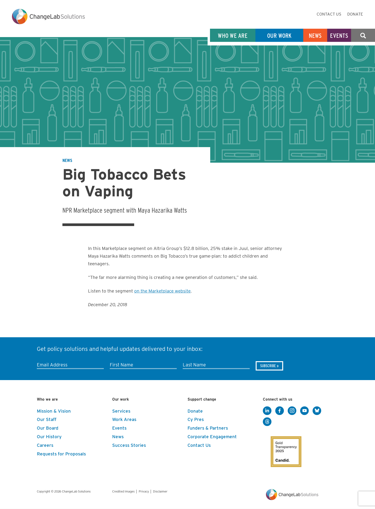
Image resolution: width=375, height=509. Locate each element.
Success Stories (129, 445)
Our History (49, 436)
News (315, 35)
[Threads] (267, 422)
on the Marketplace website (162, 291)
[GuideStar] (282, 447)
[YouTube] (304, 411)
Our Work (279, 35)
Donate (355, 14)
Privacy (144, 491)
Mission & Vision (54, 411)
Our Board (47, 428)
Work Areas (124, 419)
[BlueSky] (317, 411)
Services (121, 411)
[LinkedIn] (267, 411)
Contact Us (329, 14)
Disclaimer (160, 491)
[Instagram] (292, 411)
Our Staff (46, 419)
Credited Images (123, 491)
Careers (45, 445)
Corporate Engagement (212, 436)
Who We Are (233, 35)
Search (363, 35)
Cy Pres (196, 419)
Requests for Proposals (61, 454)
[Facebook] (279, 411)
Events (339, 35)
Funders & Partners (208, 428)
